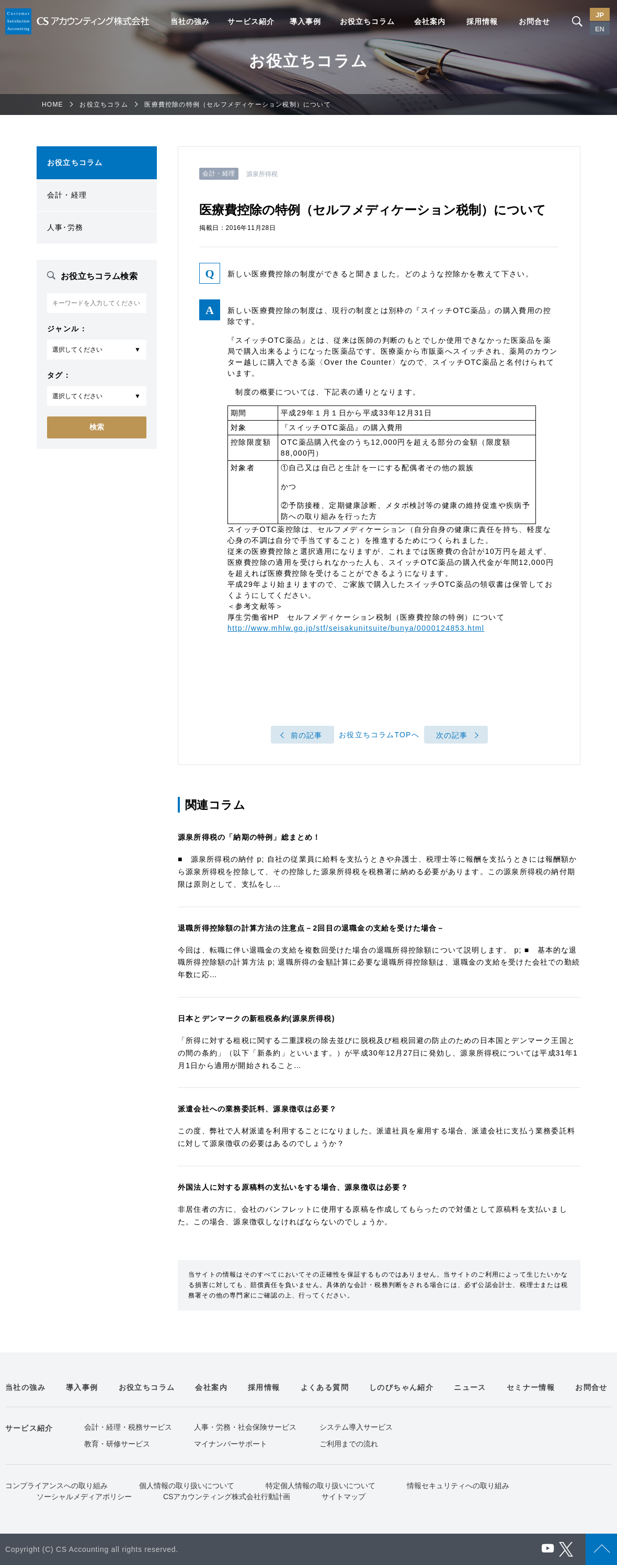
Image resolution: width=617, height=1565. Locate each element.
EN (599, 29)
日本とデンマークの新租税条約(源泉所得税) (256, 1018)
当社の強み (190, 21)
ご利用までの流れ (348, 1444)
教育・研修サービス (117, 1444)
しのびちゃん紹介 (401, 1387)
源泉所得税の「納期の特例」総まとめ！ (249, 837)
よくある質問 (325, 1387)
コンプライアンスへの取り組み (56, 1485)
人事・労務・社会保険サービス (245, 1427)
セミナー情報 (531, 1387)
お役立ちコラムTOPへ (379, 734)
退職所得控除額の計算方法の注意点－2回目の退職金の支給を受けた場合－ (311, 928)
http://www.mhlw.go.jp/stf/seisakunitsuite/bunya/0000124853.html (355, 628)
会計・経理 (67, 195)
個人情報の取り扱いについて (186, 1485)
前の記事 (307, 735)
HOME (52, 104)
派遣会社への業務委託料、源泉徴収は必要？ (257, 1109)
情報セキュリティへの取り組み (458, 1485)
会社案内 (429, 21)
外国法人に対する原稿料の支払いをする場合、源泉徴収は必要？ (293, 1187)
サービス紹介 (251, 21)
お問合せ (534, 21)
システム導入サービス (356, 1427)
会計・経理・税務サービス (128, 1427)
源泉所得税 (262, 174)
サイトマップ (343, 1496)
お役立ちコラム (367, 21)
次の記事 (452, 735)
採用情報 (482, 21)
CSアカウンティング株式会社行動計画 (226, 1496)
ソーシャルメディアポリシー (84, 1496)
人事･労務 (65, 227)
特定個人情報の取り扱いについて (320, 1485)
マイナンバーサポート (230, 1444)
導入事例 (305, 21)
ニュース (470, 1387)
